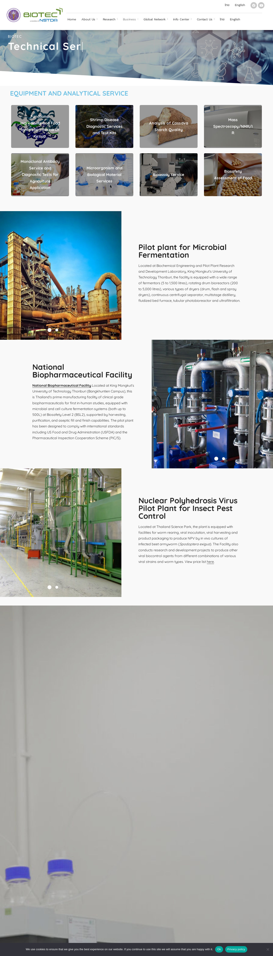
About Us (88, 19)
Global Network (155, 19)
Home (72, 19)
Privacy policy (236, 949)
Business (129, 19)
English (235, 19)
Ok (219, 949)
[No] (268, 949)
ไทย (222, 19)
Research (109, 19)
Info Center (181, 19)
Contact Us (204, 19)
